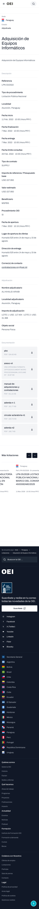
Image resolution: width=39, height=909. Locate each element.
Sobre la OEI (6, 767)
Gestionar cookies (8, 900)
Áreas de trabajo (8, 789)
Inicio (16, 550)
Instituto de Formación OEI (11, 833)
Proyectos (5, 798)
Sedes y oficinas (8, 780)
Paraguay (25, 550)
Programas (6, 793)
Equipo (4, 775)
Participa (5, 869)
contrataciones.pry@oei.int (14, 267)
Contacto (5, 878)
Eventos (5, 815)
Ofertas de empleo (8, 860)
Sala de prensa (7, 873)
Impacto (5, 806)
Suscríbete (19, 608)
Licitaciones (5, 553)
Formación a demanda (10, 837)
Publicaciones (7, 802)
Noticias (5, 820)
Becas (4, 846)
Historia (4, 771)
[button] (29, 455)
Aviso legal (6, 891)
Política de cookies (8, 896)
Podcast (5, 824)
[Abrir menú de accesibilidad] (34, 903)
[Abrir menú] (3, 4)
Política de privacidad (9, 887)
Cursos (4, 842)
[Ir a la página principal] (10, 3)
